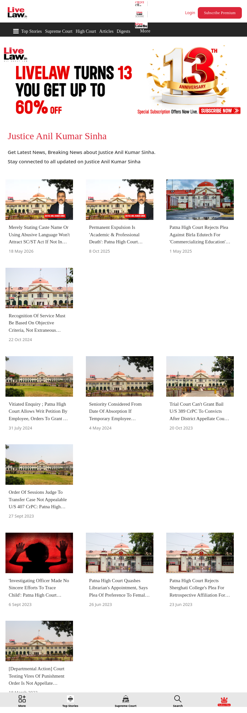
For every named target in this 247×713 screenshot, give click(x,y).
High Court (86, 31)
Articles (106, 31)
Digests (123, 31)
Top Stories (31, 31)
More (145, 31)
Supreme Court (58, 31)
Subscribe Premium (219, 13)
